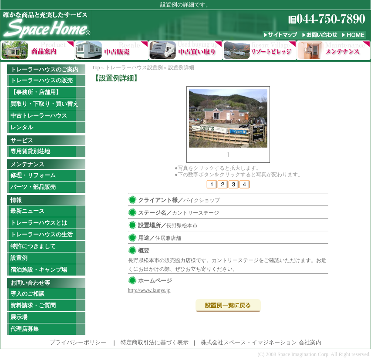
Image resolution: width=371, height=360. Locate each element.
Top (96, 67)
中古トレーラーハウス (38, 115)
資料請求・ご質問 (33, 305)
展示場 (18, 317)
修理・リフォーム (33, 175)
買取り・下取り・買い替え (44, 104)
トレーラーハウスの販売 (41, 80)
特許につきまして (33, 246)
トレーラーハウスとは (38, 222)
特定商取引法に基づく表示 (155, 342)
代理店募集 (24, 329)
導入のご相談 (27, 293)
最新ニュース (27, 211)
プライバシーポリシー (78, 342)
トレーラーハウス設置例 (134, 67)
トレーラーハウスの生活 (41, 234)
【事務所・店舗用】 (35, 92)
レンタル (21, 127)
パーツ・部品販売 (33, 187)
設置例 (18, 258)
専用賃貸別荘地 (30, 151)
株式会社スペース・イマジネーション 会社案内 (261, 342)
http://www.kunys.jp (149, 290)
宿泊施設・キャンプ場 (38, 269)
